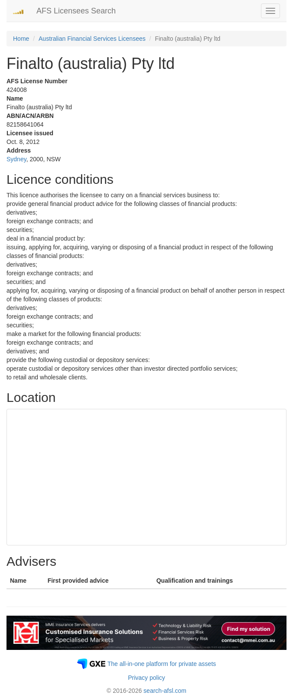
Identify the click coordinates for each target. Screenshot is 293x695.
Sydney (16, 159)
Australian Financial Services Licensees (92, 38)
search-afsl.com (164, 690)
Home (21, 38)
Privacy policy (146, 677)
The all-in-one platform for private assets (161, 663)
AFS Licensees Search (76, 11)
